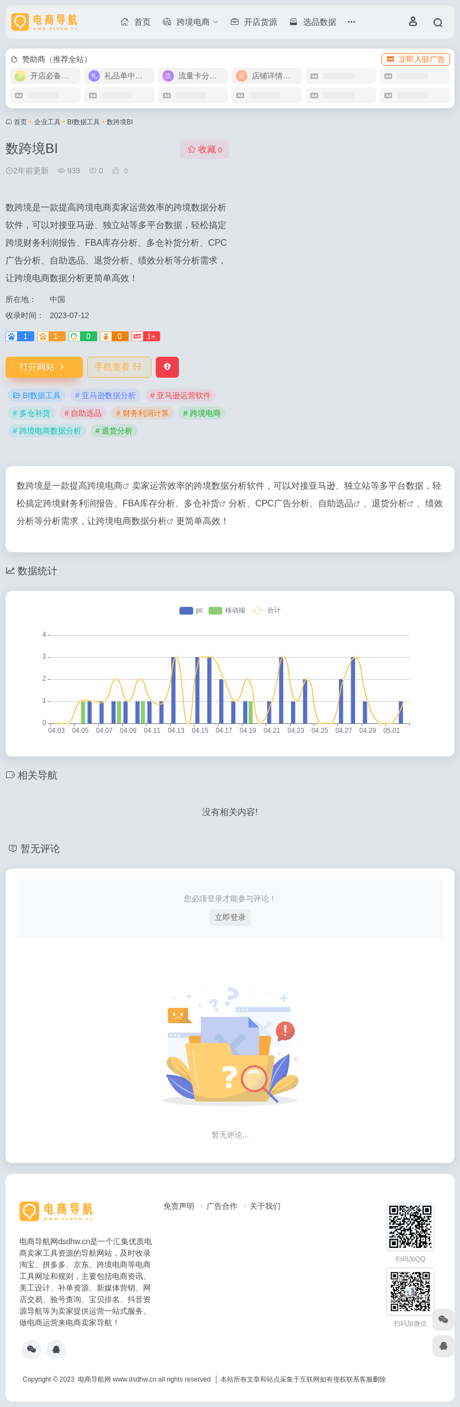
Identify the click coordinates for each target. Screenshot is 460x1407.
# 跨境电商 (202, 413)
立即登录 (230, 917)
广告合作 (222, 1206)
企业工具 (47, 122)
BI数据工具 (83, 122)
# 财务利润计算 (142, 413)
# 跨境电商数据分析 (47, 430)
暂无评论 (40, 848)
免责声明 (178, 1206)
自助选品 (335, 503)
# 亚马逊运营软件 (180, 395)
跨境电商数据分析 (131, 521)
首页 (20, 122)
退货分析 (389, 503)
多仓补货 (201, 503)
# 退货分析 (114, 430)
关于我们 (265, 1206)
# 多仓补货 (31, 413)
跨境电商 (105, 485)
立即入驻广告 (416, 59)
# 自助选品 (83, 413)
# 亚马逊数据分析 (105, 395)
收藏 (204, 149)
